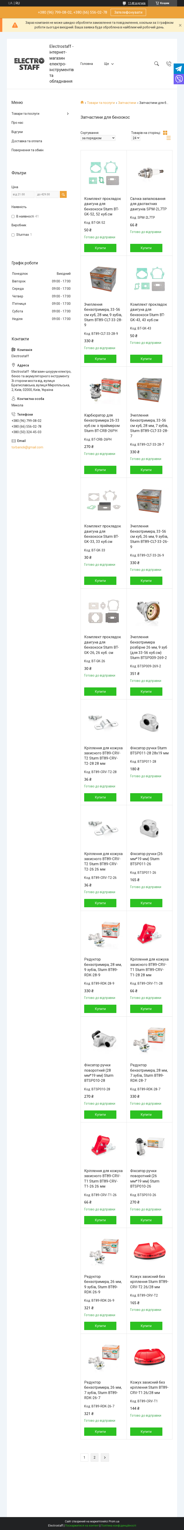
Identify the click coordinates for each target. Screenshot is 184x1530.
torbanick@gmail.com (27, 447)
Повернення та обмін (27, 150)
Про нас (17, 122)
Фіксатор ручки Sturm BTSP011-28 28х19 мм (149, 750)
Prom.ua (114, 1521)
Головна (86, 64)
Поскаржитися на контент (82, 1525)
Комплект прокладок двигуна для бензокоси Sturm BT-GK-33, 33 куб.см (102, 534)
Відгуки (17, 132)
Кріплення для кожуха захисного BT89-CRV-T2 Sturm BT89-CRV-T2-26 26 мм (103, 861)
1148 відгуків (137, 3)
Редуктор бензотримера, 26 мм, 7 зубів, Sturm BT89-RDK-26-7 (103, 1390)
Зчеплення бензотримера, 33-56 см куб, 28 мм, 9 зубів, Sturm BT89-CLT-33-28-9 (103, 314)
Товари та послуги (101, 103)
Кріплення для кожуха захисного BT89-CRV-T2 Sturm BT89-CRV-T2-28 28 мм (103, 756)
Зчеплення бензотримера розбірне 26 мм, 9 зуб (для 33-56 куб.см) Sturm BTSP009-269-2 (148, 647)
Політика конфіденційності (118, 1525)
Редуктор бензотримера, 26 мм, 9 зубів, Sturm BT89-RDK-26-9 (103, 1284)
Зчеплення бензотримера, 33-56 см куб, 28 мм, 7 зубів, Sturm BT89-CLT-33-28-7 (149, 425)
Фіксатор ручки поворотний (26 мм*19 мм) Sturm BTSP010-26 (144, 1178)
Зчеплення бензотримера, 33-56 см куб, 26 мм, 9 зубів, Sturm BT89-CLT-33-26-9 (149, 536)
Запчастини (127, 103)
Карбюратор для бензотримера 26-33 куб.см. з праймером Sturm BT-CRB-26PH (102, 423)
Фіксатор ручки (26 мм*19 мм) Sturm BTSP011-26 (146, 859)
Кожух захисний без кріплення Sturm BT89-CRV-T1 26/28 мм (149, 1387)
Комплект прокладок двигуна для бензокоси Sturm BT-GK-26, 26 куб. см (102, 645)
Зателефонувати (128, 12)
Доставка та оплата (27, 141)
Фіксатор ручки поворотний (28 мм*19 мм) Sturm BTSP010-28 (98, 1073)
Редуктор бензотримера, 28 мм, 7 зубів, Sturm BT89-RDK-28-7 (149, 1073)
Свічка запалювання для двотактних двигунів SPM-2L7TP (148, 204)
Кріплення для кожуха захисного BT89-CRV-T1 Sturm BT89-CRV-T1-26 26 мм (103, 1178)
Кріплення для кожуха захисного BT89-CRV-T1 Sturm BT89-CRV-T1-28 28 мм (149, 967)
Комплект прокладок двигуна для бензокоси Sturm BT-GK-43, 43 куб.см (148, 312)
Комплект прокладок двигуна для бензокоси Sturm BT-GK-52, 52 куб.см (102, 206)
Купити (100, 248)
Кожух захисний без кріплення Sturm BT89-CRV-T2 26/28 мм (149, 1281)
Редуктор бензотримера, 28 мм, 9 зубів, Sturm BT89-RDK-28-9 (103, 967)
